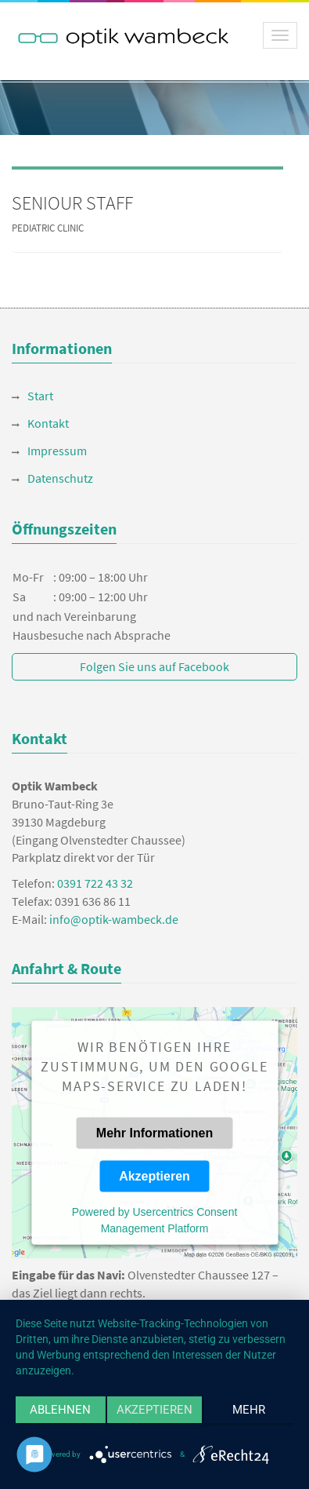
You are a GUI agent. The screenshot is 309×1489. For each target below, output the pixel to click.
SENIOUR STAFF (72, 203)
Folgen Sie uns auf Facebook (154, 666)
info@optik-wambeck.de (113, 919)
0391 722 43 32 (95, 883)
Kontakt (48, 423)
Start (40, 395)
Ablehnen (60, 1410)
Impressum (57, 450)
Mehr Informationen (154, 1132)
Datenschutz (60, 478)
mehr (248, 1410)
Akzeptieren (154, 1175)
